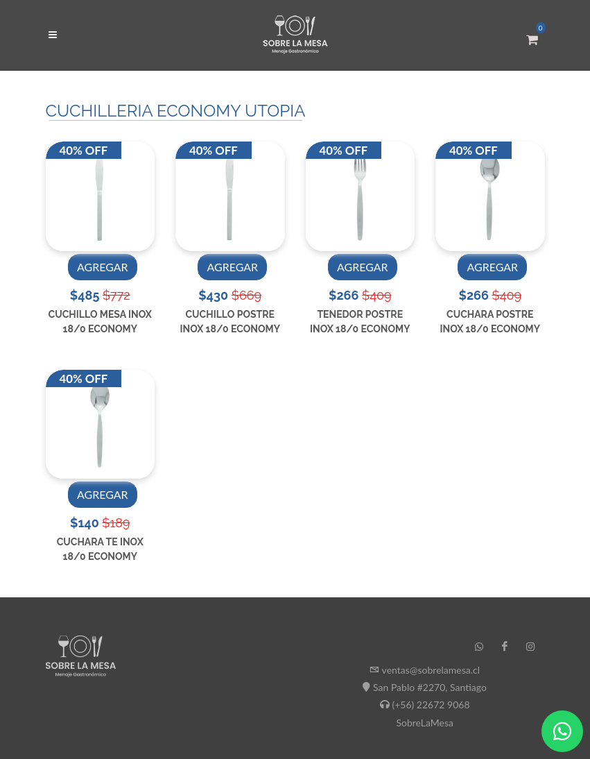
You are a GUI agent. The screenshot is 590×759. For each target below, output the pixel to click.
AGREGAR (102, 266)
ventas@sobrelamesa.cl (431, 670)
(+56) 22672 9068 (430, 704)
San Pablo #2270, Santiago (430, 687)
